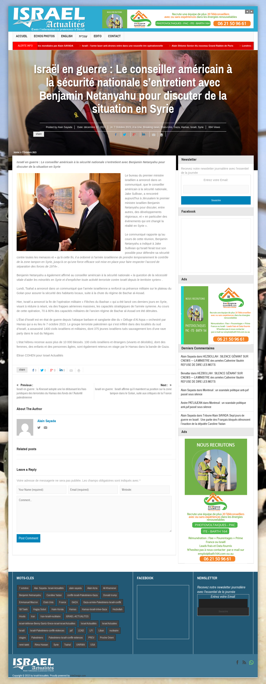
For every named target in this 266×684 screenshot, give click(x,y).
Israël (193, 127)
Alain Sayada (65, 127)
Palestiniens (37, 637)
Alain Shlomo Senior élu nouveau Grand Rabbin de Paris (208, 45)
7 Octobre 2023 (122, 127)
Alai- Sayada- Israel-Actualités (49, 588)
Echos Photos (44, 38)
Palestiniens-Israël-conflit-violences (66, 637)
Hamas (185, 127)
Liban (101, 630)
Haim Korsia (58, 609)
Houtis (22, 616)
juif (71, 630)
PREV (91, 637)
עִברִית (83, 38)
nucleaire (114, 630)
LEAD (81, 630)
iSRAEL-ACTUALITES (77, 616)
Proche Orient (107, 637)
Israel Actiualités (88, 623)
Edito (98, 38)
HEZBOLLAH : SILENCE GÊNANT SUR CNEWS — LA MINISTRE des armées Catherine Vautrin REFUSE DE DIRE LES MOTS (214, 361)
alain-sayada (75, 588)
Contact (114, 38)
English (67, 38)
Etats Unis (48, 602)
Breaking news (151, 127)
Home (16, 152)
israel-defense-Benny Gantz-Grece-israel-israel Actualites (47, 623)
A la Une (137, 127)
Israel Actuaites (109, 623)
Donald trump (110, 595)
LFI (91, 630)
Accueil (22, 38)
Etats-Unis (166, 127)
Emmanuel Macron (28, 602)
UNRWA (80, 644)
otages (22, 637)
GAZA (75, 602)
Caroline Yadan (54, 595)
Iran (33, 616)
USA (92, 644)
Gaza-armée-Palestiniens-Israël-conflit (102, 602)
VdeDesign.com (78, 675)
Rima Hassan (41, 644)
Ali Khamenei (109, 588)
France (62, 602)
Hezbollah (117, 609)
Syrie (200, 127)
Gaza (177, 127)
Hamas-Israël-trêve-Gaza (94, 609)
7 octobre (23, 588)
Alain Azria (92, 588)
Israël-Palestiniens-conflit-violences (47, 630)
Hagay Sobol (39, 609)
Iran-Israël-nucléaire (50, 616)
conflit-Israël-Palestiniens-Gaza (82, 595)
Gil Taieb (23, 609)
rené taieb (24, 644)
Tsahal (67, 644)
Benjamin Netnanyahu (30, 595)
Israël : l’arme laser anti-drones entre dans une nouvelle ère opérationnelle (128, 45)
